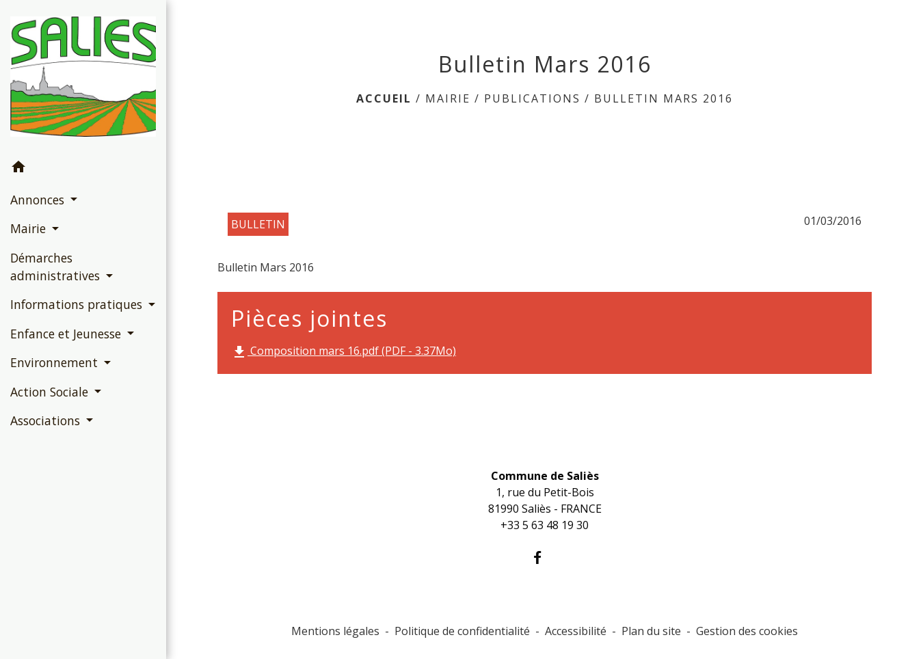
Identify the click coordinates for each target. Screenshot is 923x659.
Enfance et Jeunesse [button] (67, 333)
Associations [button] (46, 420)
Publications (532, 98)
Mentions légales (335, 630)
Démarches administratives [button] (56, 267)
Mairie (447, 98)
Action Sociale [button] (51, 392)
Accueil (384, 98)
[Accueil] (83, 76)
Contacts (545, 448)
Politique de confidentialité (462, 630)
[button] (83, 169)
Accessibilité (575, 630)
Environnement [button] (55, 362)
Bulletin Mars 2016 (663, 98)
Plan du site (651, 630)
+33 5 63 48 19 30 (544, 525)
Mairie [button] (29, 228)
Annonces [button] (39, 199)
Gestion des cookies (747, 630)
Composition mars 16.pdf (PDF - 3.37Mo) (343, 351)
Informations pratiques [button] (78, 304)
